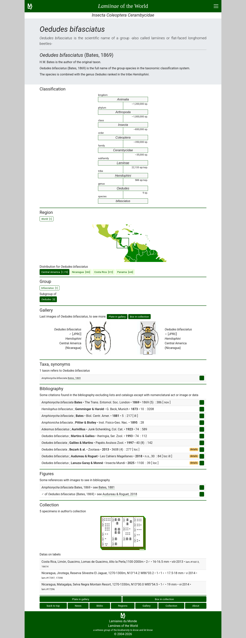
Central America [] (54, 271)
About (195, 605)
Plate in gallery (117, 316)
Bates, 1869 (74, 378)
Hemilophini (123, 175)
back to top (53, 605)
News (78, 605)
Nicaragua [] (81, 271)
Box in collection (139, 316)
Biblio (99, 605)
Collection (171, 605)
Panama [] (125, 271)
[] (48, 299)
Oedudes (123, 188)
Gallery (146, 605)
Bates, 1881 (107, 487)
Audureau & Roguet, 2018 (119, 494)
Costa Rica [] (103, 271)
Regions (122, 605)
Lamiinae (123, 163)
